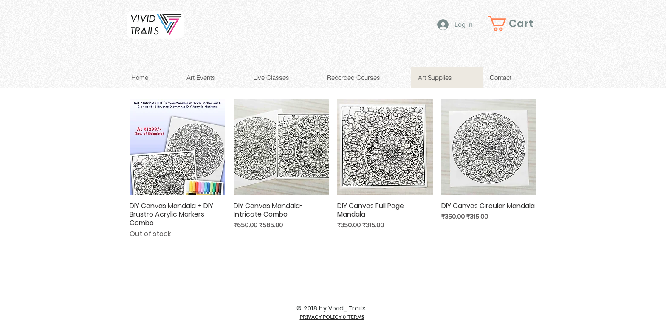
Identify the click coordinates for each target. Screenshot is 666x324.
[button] (517, 23)
